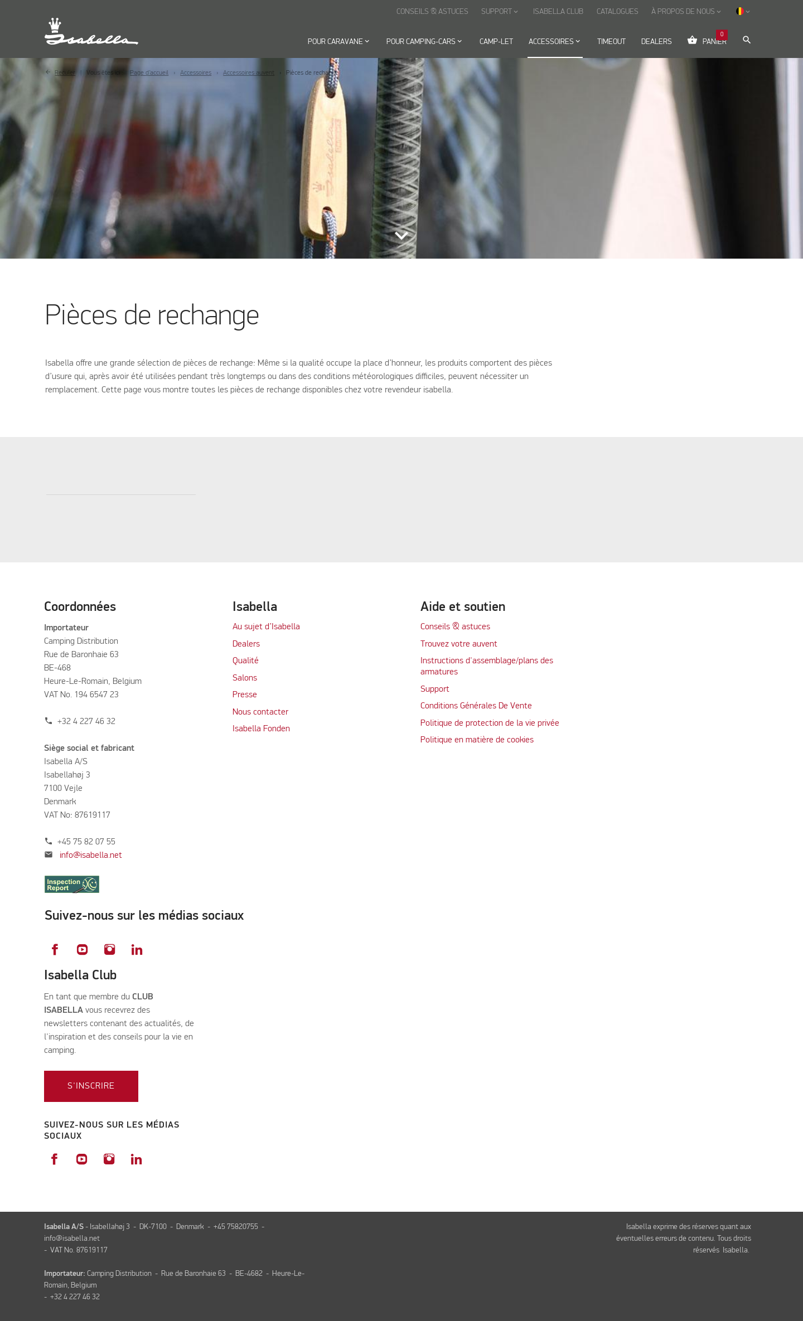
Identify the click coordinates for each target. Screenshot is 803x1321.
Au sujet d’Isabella (266, 627)
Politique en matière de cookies (477, 740)
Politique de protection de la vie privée (489, 723)
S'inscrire (91, 1086)
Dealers (246, 644)
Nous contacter (260, 712)
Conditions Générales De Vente (476, 706)
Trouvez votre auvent (458, 644)
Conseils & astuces (455, 627)
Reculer (65, 73)
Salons (245, 678)
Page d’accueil (149, 73)
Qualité (246, 661)
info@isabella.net (91, 855)
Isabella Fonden (261, 729)
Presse (245, 695)
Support (434, 689)
